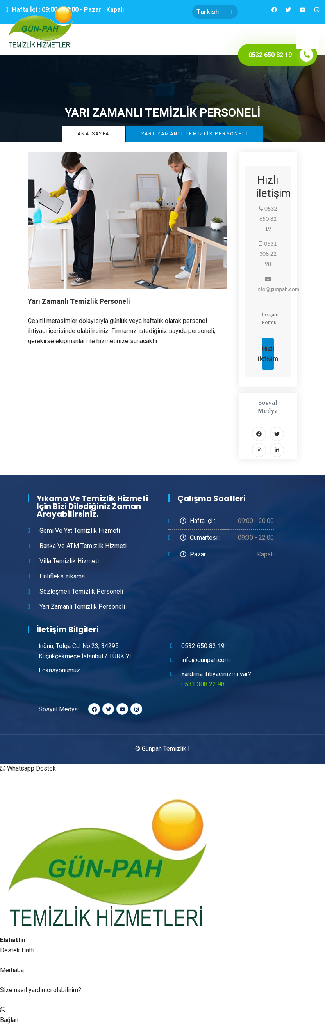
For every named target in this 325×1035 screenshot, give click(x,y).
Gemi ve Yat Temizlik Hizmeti (79, 530)
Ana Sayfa (93, 133)
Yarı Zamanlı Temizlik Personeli (82, 606)
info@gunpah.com (205, 660)
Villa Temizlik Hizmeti (69, 561)
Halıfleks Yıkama (62, 576)
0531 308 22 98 (203, 684)
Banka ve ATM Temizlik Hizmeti (83, 545)
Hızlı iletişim (268, 353)
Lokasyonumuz (59, 670)
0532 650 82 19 (203, 646)
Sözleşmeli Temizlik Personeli (81, 591)
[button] (43, 224)
